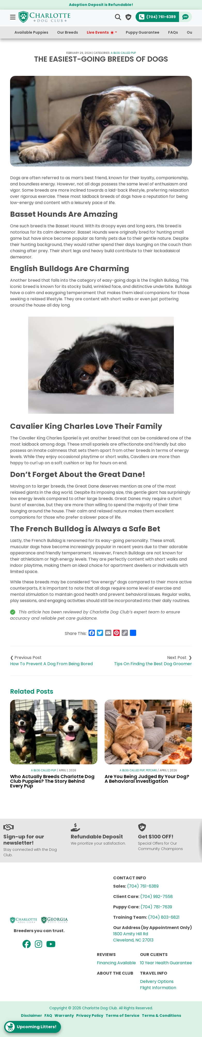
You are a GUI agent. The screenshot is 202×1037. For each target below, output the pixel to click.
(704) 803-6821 (164, 917)
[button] (13, 17)
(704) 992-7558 (156, 897)
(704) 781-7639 (156, 907)
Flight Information (158, 988)
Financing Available (116, 963)
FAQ (48, 1015)
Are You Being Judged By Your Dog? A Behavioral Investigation (147, 778)
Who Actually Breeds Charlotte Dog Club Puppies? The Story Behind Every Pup (52, 781)
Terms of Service (122, 1015)
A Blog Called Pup (123, 53)
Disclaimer (31, 1015)
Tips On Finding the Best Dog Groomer (153, 664)
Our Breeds (67, 32)
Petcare (151, 770)
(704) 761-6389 (143, 886)
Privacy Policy (89, 1015)
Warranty (64, 1015)
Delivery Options (157, 981)
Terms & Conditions (161, 1015)
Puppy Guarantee (142, 32)
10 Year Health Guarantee (166, 963)
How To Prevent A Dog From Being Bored (51, 664)
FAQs (173, 32)
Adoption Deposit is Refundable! (101, 4)
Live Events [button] (100, 32)
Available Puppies (31, 32)
